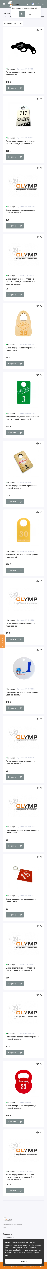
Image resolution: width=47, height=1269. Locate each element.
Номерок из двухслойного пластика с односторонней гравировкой (22, 418)
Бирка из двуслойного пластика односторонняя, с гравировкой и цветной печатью (20, 281)
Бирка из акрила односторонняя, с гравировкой (21, 900)
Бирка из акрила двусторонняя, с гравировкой (20, 73)
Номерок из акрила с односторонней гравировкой (22, 555)
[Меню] (4, 4)
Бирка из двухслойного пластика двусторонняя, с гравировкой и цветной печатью (20, 1177)
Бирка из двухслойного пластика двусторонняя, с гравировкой (20, 969)
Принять (23, 1261)
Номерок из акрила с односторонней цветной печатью (22, 693)
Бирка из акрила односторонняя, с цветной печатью (21, 1107)
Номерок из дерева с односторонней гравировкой (22, 831)
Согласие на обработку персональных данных (23, 1250)
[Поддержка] (43, 4)
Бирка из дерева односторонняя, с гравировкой (21, 349)
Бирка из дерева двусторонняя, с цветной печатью (20, 762)
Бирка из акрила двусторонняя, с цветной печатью (20, 211)
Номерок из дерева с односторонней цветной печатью (22, 1038)
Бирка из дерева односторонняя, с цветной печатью (21, 486)
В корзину (15, 88)
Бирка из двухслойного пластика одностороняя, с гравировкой (20, 142)
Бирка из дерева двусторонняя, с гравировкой (20, 624)
